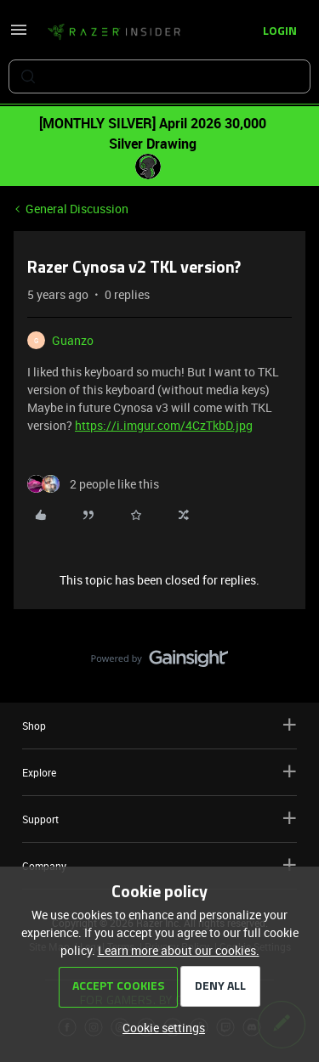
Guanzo (73, 340)
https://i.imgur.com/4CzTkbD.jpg (164, 425)
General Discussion (77, 209)
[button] (19, 35)
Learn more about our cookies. (178, 950)
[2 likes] (93, 484)
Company (159, 865)
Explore (159, 772)
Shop (159, 725)
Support (159, 818)
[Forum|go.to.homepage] (114, 32)
